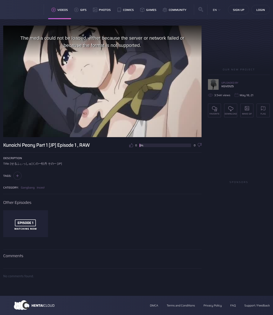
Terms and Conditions (181, 305)
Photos (102, 9)
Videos (59, 9)
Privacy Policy (212, 305)
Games (148, 9)
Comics (125, 9)
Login (260, 9)
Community (174, 9)
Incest (41, 187)
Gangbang (28, 187)
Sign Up (238, 9)
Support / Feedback (257, 305)
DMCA (154, 305)
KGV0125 (227, 86)
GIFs (80, 9)
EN (215, 9)
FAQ (233, 305)
